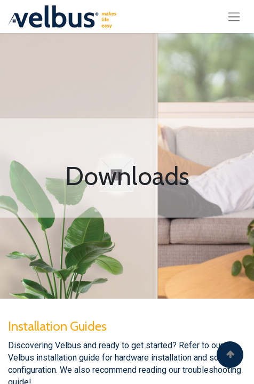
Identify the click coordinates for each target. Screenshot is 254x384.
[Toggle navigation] (234, 16)
